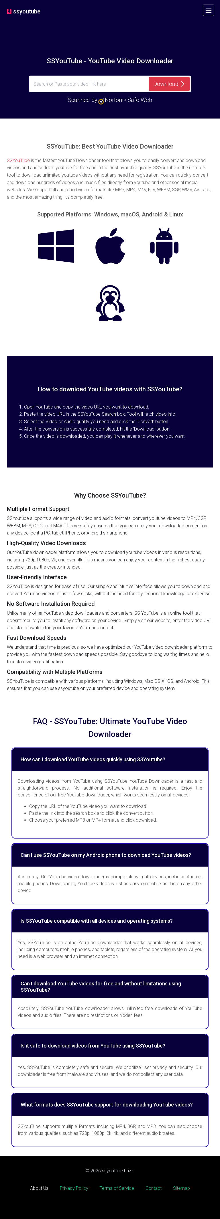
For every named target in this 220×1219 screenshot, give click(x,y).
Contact (154, 1188)
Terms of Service (117, 1188)
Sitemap (181, 1188)
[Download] (169, 84)
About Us (39, 1188)
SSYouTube (18, 160)
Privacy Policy (74, 1188)
